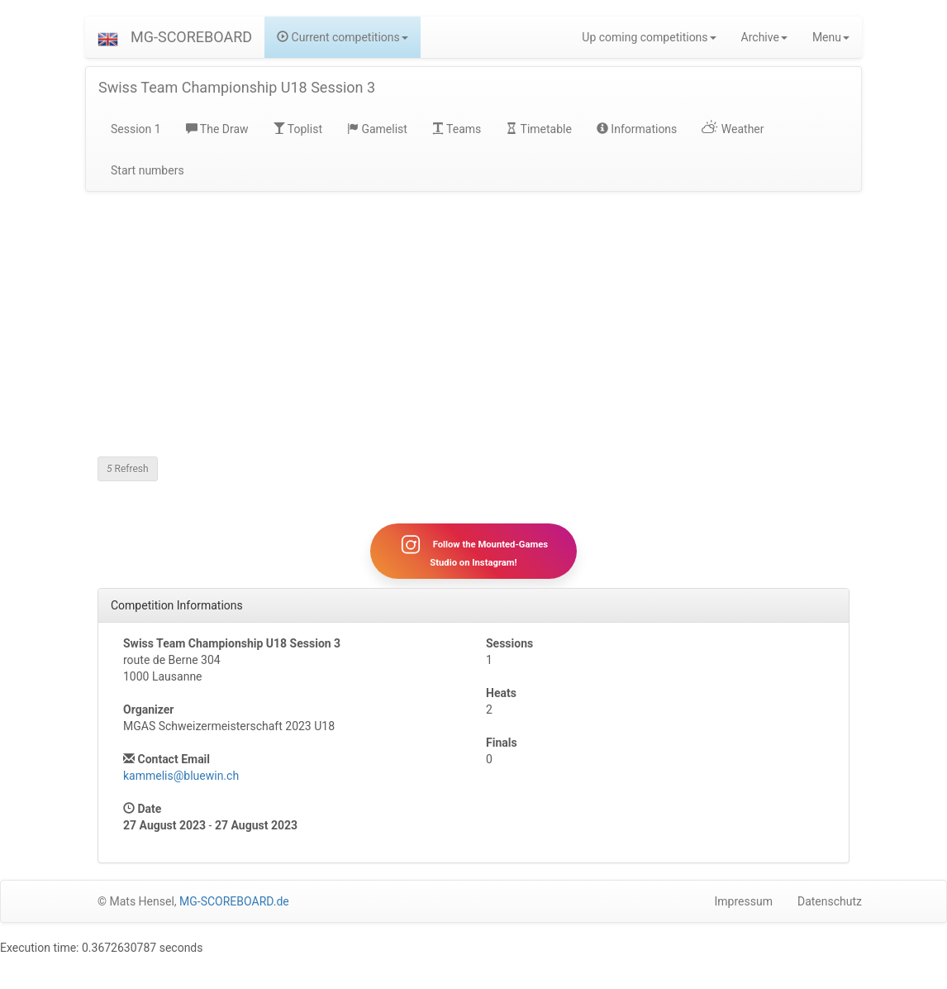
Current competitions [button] (342, 37)
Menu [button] (830, 37)
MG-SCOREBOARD (191, 36)
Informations (637, 129)
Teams (456, 129)
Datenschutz (829, 901)
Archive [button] (764, 37)
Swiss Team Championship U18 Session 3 (236, 87)
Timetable (539, 129)
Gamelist (377, 129)
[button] (108, 37)
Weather (733, 129)
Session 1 (136, 129)
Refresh (128, 469)
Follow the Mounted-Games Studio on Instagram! (473, 550)
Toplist (298, 129)
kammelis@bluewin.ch (181, 775)
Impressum (744, 901)
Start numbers (147, 170)
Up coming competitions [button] (649, 37)
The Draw (217, 129)
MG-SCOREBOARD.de (234, 901)
